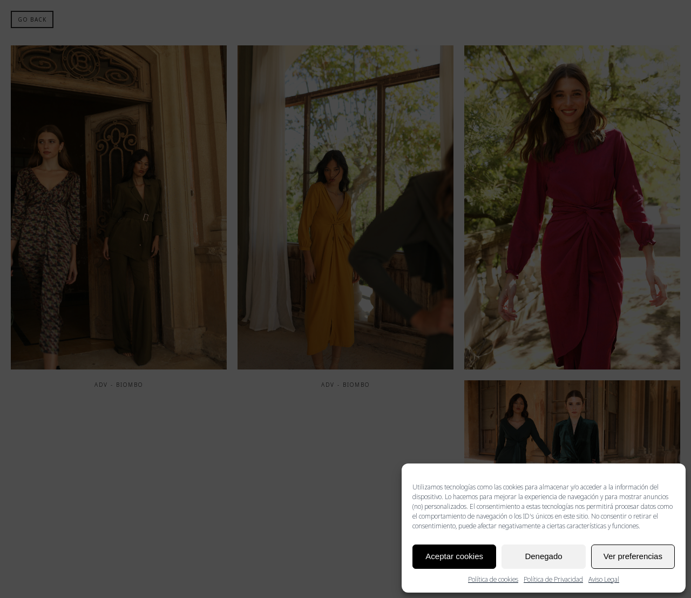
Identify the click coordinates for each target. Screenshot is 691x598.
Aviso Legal (603, 579)
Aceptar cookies (454, 556)
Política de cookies (493, 579)
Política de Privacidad (553, 579)
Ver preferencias (633, 556)
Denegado (543, 556)
